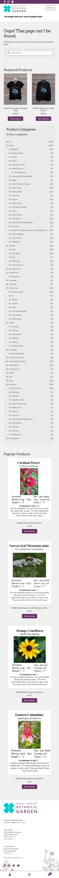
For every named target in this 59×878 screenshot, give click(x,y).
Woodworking (17, 319)
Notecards (15, 427)
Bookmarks (15, 392)
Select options (16, 119)
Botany (14, 161)
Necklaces (15, 338)
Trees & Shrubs (17, 238)
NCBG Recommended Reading (22, 222)
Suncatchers (16, 276)
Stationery (12, 384)
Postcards (15, 431)
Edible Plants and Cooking (21, 184)
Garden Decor (14, 273)
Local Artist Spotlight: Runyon (22, 419)
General (14, 199)
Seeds (11, 380)
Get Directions (9, 837)
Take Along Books (18, 353)
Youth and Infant (17, 265)
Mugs (14, 307)
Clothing (12, 246)
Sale (10, 377)
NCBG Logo (16, 261)
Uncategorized (14, 438)
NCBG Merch (13, 365)
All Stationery (16, 388)
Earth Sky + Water (18, 400)
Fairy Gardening (19, 172)
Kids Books (13, 350)
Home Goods (13, 288)
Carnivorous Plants (18, 165)
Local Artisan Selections (17, 361)
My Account (10, 874)
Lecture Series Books (16, 357)
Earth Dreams (16, 334)
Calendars (15, 396)
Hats (13, 257)
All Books (15, 149)
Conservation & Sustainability (22, 176)
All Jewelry (15, 327)
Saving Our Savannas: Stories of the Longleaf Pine (29, 230)
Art (13, 296)
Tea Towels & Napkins (19, 311)
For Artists (15, 195)
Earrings (15, 330)
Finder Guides (16, 188)
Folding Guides (17, 192)
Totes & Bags (16, 315)
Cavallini (15, 303)
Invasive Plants (17, 215)
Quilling (14, 342)
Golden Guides (17, 203)
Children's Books (17, 168)
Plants (11, 373)
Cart (45, 873)
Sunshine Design (17, 346)
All (10, 141)
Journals (14, 411)
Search (29, 874)
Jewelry (11, 323)
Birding (14, 157)
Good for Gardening (19, 404)
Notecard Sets (17, 423)
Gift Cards (12, 284)
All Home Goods (17, 292)
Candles (14, 300)
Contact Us (7, 853)
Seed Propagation (18, 234)
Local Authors (16, 219)
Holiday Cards (16, 407)
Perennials (15, 226)
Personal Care (14, 369)
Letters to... (16, 415)
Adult (13, 249)
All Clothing (16, 253)
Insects (14, 211)
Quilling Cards (17, 434)
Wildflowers (16, 242)
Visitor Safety (8, 839)
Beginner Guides (17, 153)
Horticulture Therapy (19, 207)
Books (11, 145)
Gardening (12, 280)
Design (14, 180)
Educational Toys (15, 269)
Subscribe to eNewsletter (12, 858)
